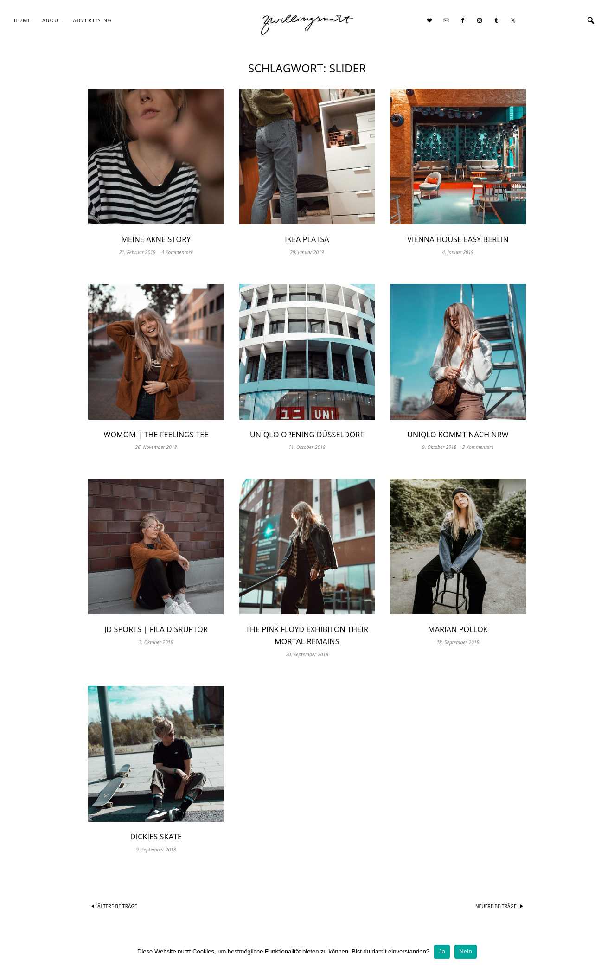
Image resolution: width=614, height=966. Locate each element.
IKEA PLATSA (307, 239)
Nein (465, 951)
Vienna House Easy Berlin (458, 239)
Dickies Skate (156, 837)
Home (23, 20)
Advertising (92, 20)
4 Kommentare (177, 252)
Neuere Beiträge (496, 906)
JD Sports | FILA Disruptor (156, 629)
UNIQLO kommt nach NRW (458, 434)
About (52, 20)
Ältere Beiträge (117, 906)
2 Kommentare (478, 447)
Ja (442, 951)
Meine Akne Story (156, 239)
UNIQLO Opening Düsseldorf (307, 434)
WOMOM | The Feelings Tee (155, 434)
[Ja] (602, 951)
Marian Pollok (458, 629)
